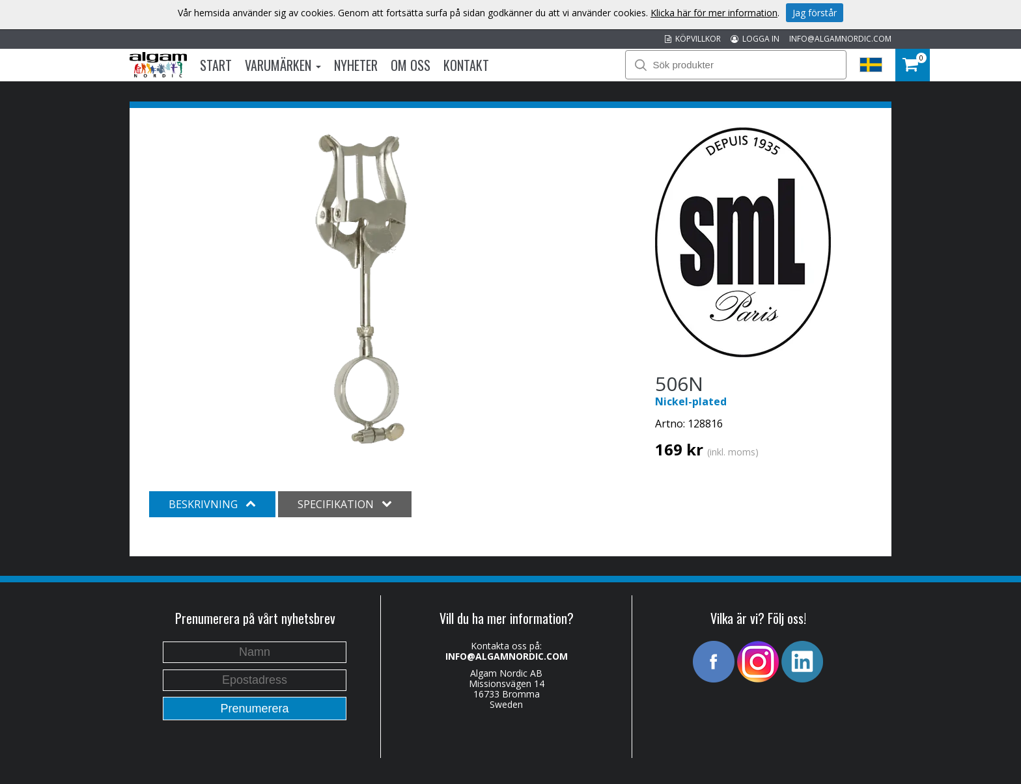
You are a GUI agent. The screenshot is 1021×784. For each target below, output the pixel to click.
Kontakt (466, 65)
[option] (360, 291)
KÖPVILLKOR (693, 38)
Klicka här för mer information (713, 13)
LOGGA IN (755, 38)
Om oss (410, 65)
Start (216, 65)
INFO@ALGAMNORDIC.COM (840, 38)
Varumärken (283, 65)
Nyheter (356, 65)
